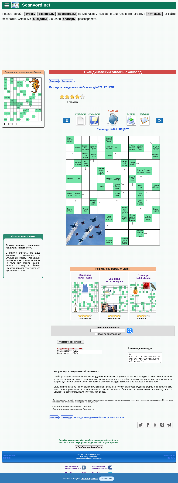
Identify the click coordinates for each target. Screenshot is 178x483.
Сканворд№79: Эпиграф (114, 280)
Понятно (106, 478)
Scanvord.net (36, 5)
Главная (54, 81)
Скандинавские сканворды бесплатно (73, 411)
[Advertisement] (89, 46)
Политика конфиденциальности (88, 460)
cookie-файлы (89, 478)
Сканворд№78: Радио (85, 276)
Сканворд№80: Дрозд (144, 276)
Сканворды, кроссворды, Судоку (23, 72)
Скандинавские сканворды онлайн (71, 408)
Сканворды (67, 81)
